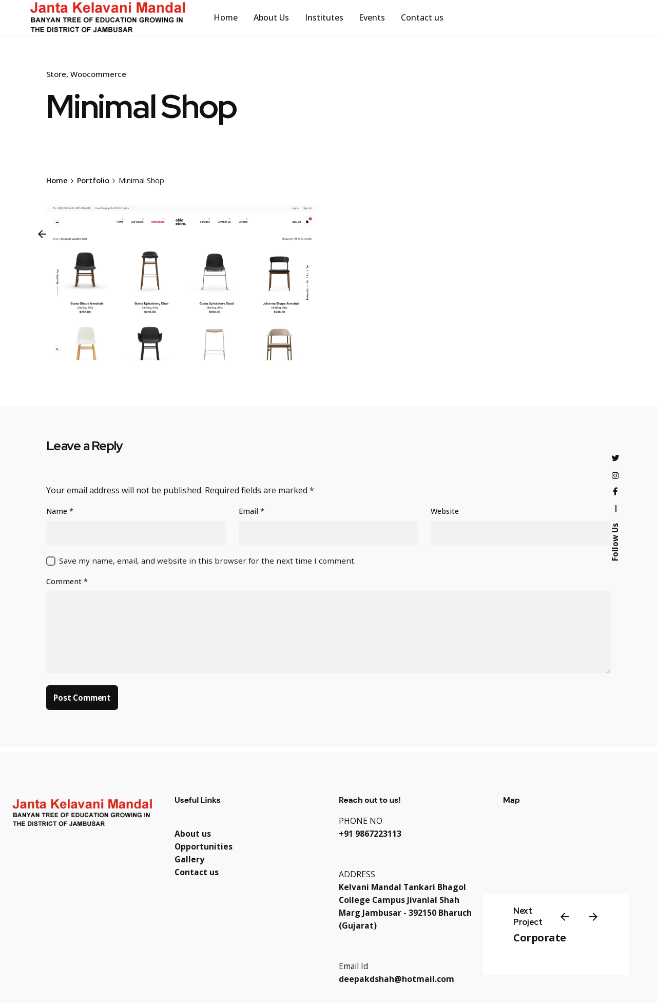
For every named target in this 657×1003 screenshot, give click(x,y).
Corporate (539, 937)
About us (193, 833)
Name (59, 511)
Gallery (189, 859)
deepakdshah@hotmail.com (396, 979)
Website (445, 511)
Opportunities (204, 846)
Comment (67, 581)
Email (251, 511)
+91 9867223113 (370, 833)
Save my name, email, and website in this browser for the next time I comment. (207, 560)
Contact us (197, 872)
